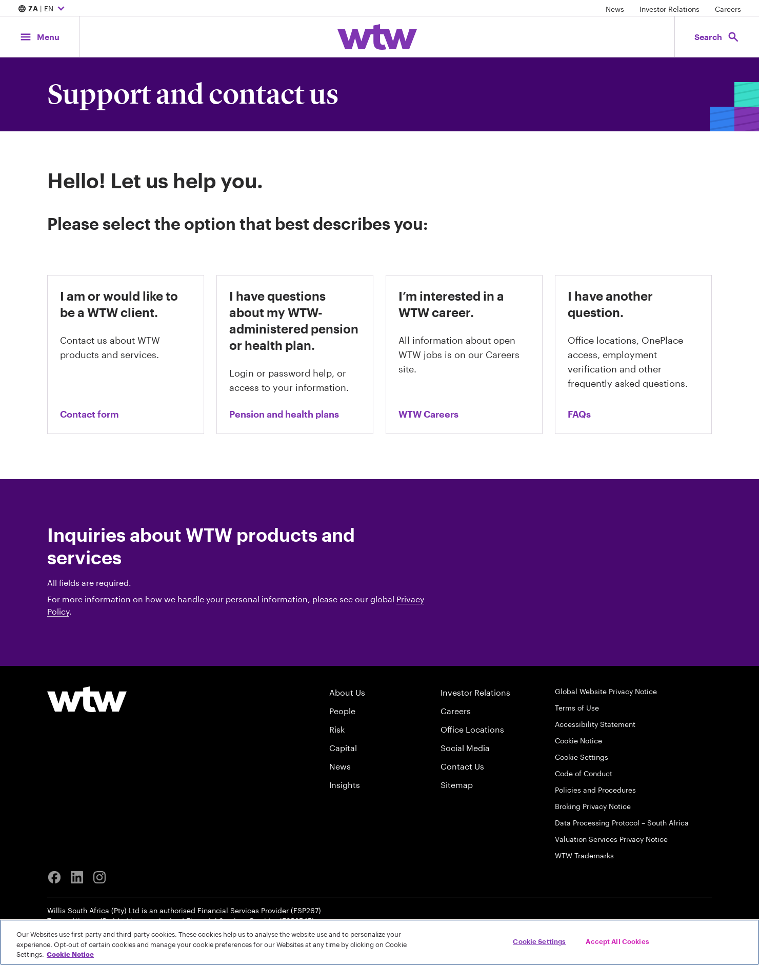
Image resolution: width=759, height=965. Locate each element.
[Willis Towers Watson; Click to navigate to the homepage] (377, 37)
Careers (728, 9)
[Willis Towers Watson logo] (87, 699)
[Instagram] (99, 877)
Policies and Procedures (595, 789)
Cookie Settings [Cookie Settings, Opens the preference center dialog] (539, 941)
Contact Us (462, 766)
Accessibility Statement (595, 724)
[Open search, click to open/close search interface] (717, 36)
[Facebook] (54, 877)
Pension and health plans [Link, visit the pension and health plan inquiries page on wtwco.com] (284, 414)
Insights (344, 785)
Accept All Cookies (617, 941)
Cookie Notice (578, 740)
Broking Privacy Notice (593, 806)
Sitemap (457, 785)
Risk (337, 729)
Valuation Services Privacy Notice (611, 839)
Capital (343, 748)
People (342, 711)
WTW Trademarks (584, 855)
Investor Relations (670, 9)
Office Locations (472, 729)
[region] (379, 942)
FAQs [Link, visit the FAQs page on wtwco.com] (579, 414)
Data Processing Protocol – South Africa (622, 822)
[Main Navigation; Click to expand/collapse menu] (39, 36)
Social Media (465, 748)
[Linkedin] (77, 877)
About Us (347, 692)
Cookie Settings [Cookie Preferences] (581, 757)
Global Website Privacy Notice (606, 691)
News (615, 9)
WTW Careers (428, 414)
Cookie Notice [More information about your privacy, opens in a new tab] (70, 954)
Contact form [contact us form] (89, 414)
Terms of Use (577, 707)
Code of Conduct (583, 773)
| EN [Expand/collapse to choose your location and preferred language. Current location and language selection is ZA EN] (42, 9)
